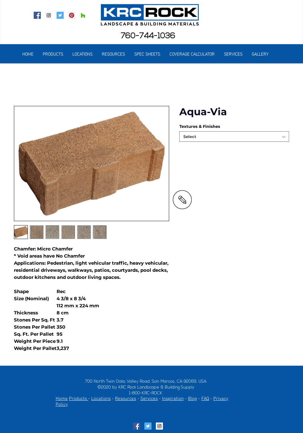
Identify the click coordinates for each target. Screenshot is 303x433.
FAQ (205, 398)
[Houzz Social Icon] (83, 15)
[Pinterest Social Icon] (71, 15)
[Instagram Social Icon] (48, 15)
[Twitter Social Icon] (60, 15)
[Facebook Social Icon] (37, 15)
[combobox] (234, 136)
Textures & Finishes (199, 126)
